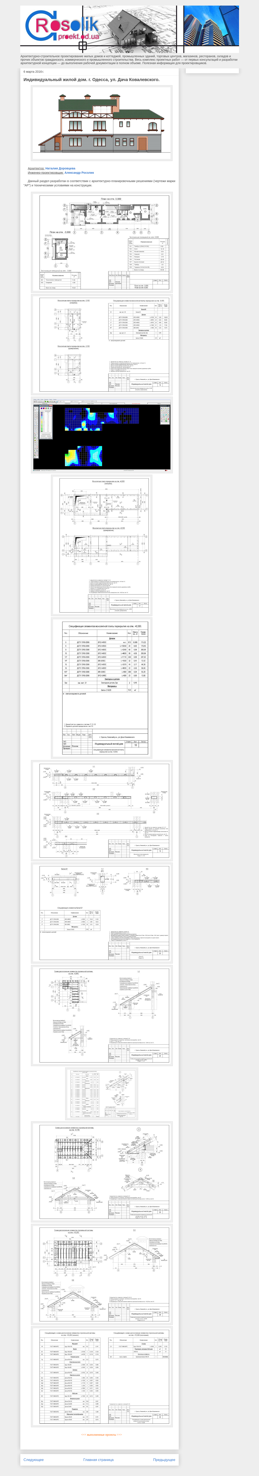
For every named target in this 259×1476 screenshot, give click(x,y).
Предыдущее (164, 1460)
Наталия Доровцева (60, 168)
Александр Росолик (79, 172)
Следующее (34, 1460)
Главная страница (98, 1460)
